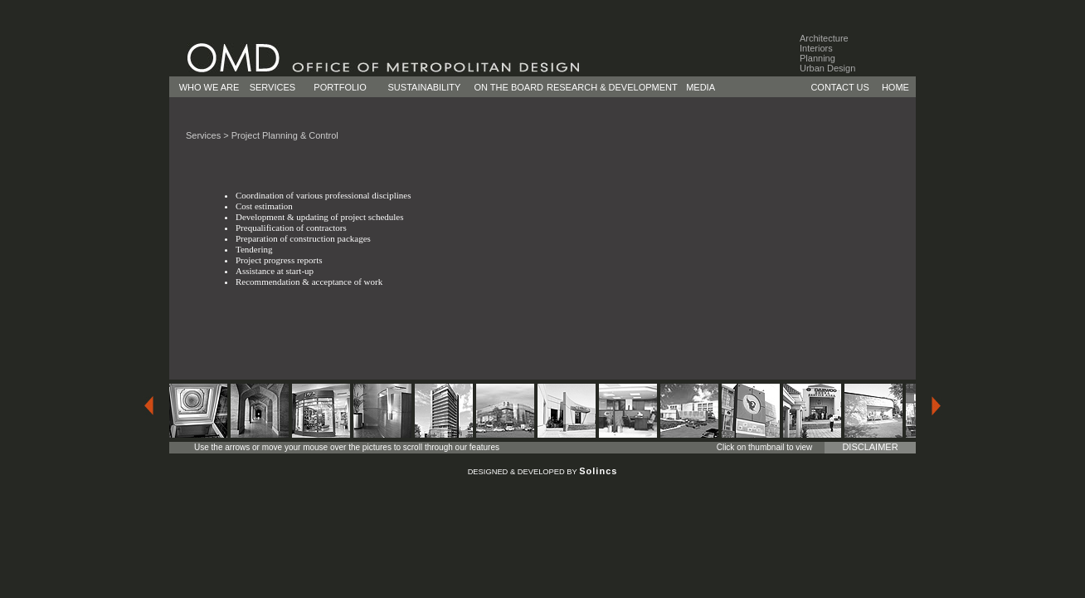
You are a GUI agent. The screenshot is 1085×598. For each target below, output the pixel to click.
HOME (895, 87)
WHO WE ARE (209, 87)
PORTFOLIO (340, 87)
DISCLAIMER (870, 447)
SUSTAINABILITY (424, 87)
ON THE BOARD (509, 87)
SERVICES (272, 87)
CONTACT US (839, 87)
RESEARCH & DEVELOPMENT (612, 87)
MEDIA (700, 87)
